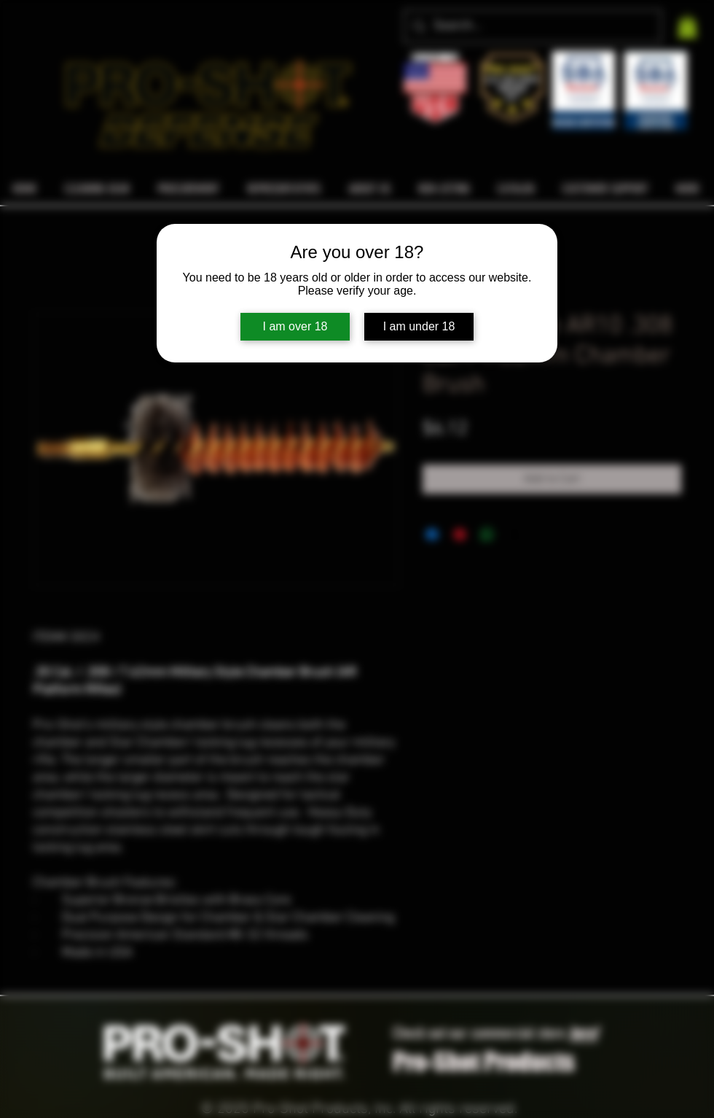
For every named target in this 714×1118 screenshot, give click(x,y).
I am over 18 (295, 326)
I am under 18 (419, 326)
